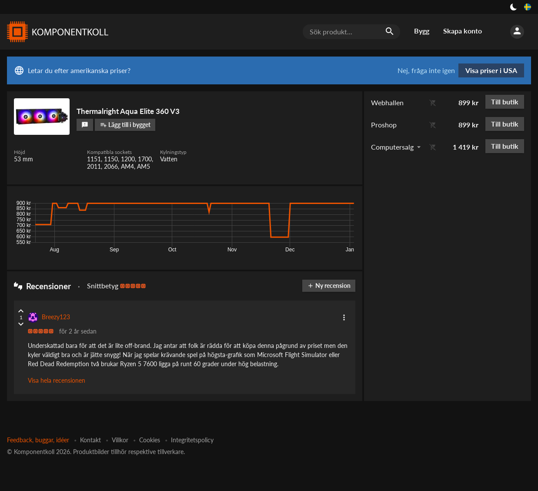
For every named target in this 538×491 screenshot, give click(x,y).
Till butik (504, 101)
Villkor (120, 440)
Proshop (384, 124)
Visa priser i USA (491, 70)
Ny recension (329, 285)
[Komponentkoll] (55, 31)
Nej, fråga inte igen (426, 70)
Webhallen (387, 102)
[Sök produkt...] (351, 31)
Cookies (149, 440)
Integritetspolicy (192, 440)
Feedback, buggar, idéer (38, 440)
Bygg (421, 31)
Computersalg (392, 147)
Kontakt (90, 440)
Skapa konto (462, 31)
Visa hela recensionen (56, 380)
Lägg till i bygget (125, 124)
